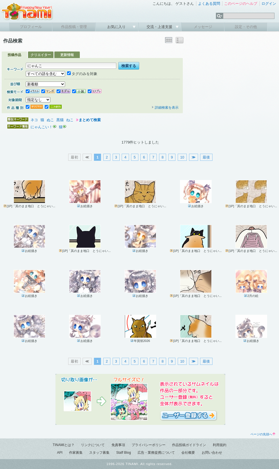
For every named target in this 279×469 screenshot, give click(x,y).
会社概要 (188, 453)
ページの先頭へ (262, 434)
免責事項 (118, 445)
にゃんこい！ (42, 127)
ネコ (34, 120)
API (59, 453)
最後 (206, 157)
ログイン (268, 3)
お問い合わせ (212, 453)
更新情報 (67, 55)
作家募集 (76, 453)
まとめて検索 (90, 120)
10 (182, 157)
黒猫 (60, 120)
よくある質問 (209, 3)
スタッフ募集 (99, 453)
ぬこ (50, 120)
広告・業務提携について (156, 453)
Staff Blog (123, 453)
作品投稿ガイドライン (189, 445)
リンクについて (93, 445)
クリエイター (41, 55)
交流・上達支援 (160, 27)
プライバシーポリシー (149, 445)
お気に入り (117, 27)
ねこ (70, 120)
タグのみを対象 (82, 74)
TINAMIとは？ (63, 445)
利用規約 (219, 445)
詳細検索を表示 (165, 108)
